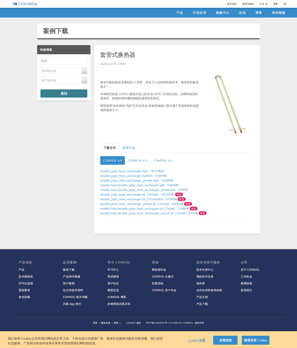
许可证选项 (26, 283)
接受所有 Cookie (255, 340)
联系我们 (246, 290)
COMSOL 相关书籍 (75, 297)
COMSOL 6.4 (112, 160)
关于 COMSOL (250, 269)
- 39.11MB (132, 171)
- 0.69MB (142, 203)
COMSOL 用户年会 (164, 290)
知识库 (200, 283)
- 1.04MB (145, 208)
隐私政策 (105, 322)
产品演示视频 (71, 276)
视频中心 (222, 12)
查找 (64, 93)
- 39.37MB (137, 194)
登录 (275, 3)
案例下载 (55, 30)
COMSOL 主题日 (163, 276)
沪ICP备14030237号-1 (158, 322)
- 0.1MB (144, 189)
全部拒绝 (225, 340)
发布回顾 (24, 297)
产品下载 (202, 304)
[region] (148, 339)
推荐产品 (129, 147)
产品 (179, 12)
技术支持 (231, 3)
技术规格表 (26, 276)
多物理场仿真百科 (119, 304)
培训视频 (278, 12)
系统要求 (24, 290)
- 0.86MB (139, 185)
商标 (116, 322)
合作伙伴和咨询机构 (209, 290)
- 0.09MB (133, 175)
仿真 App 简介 (72, 304)
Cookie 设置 (196, 340)
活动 (242, 12)
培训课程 (113, 276)
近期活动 (157, 283)
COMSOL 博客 (116, 297)
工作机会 (246, 276)
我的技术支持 (205, 276)
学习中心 (113, 269)
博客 (258, 12)
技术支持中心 (205, 269)
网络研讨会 (159, 269)
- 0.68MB (136, 180)
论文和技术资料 (73, 290)
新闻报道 (246, 283)
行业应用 (199, 12)
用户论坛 (113, 283)
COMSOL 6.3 (137, 160)
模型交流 (113, 290)
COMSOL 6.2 (162, 160)
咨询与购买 (248, 3)
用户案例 (68, 283)
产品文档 (202, 297)
